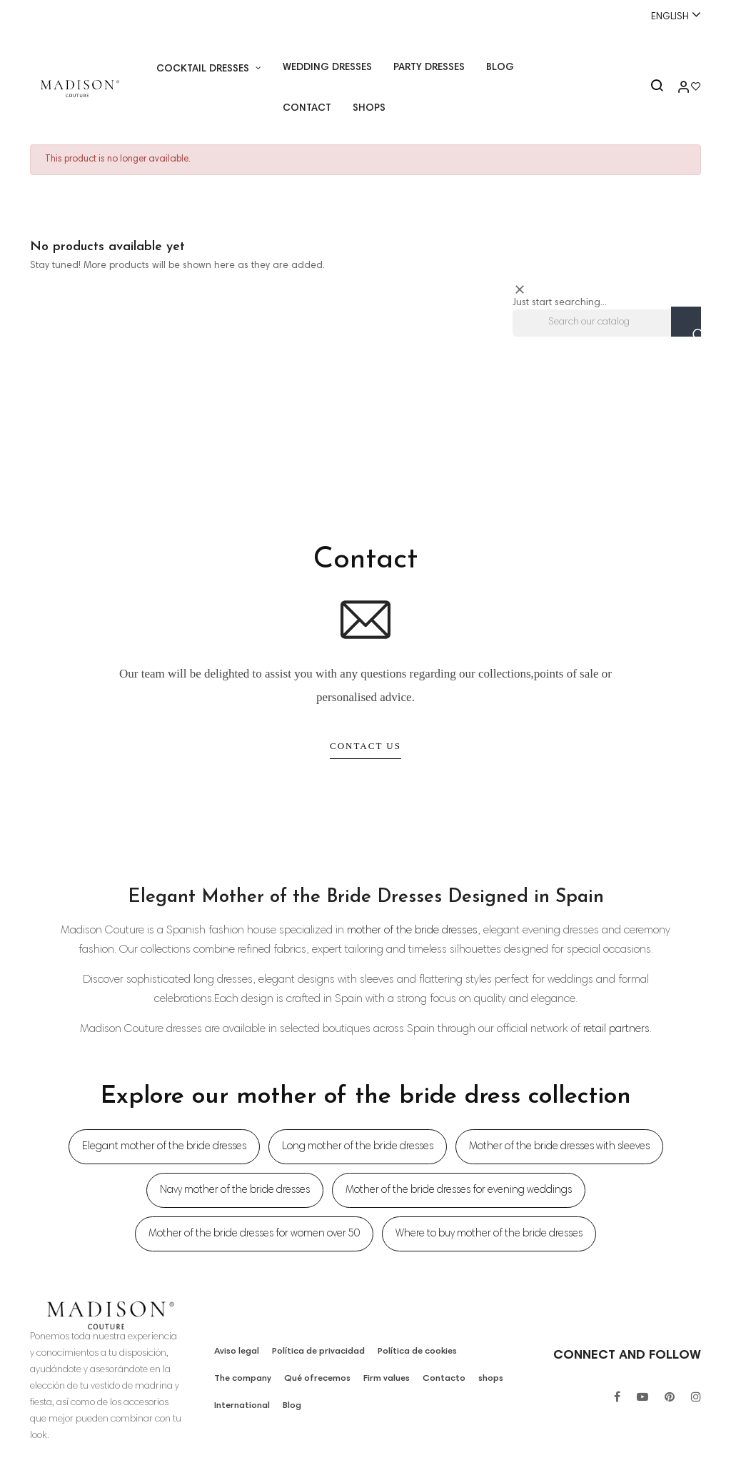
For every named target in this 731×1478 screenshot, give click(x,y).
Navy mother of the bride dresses (235, 1190)
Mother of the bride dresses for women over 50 (254, 1234)
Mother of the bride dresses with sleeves (559, 1146)
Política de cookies (413, 1351)
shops (490, 1379)
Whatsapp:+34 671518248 (365, 16)
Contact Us (365, 745)
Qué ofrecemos (318, 1379)
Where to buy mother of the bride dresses (489, 1234)
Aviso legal (236, 1351)
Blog (290, 1406)
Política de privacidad (317, 1351)
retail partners (616, 1029)
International (241, 1406)
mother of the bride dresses (412, 930)
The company (243, 1379)
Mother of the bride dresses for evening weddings (459, 1190)
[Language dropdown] (669, 15)
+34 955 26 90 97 (74, 16)
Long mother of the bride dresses (357, 1146)
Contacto (445, 1379)
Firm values (388, 1379)
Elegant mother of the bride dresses (164, 1146)
